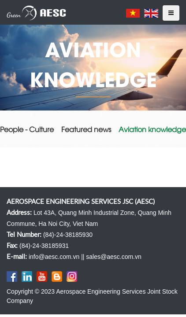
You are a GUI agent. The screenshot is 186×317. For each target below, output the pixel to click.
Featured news (86, 129)
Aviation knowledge (152, 129)
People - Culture (27, 129)
